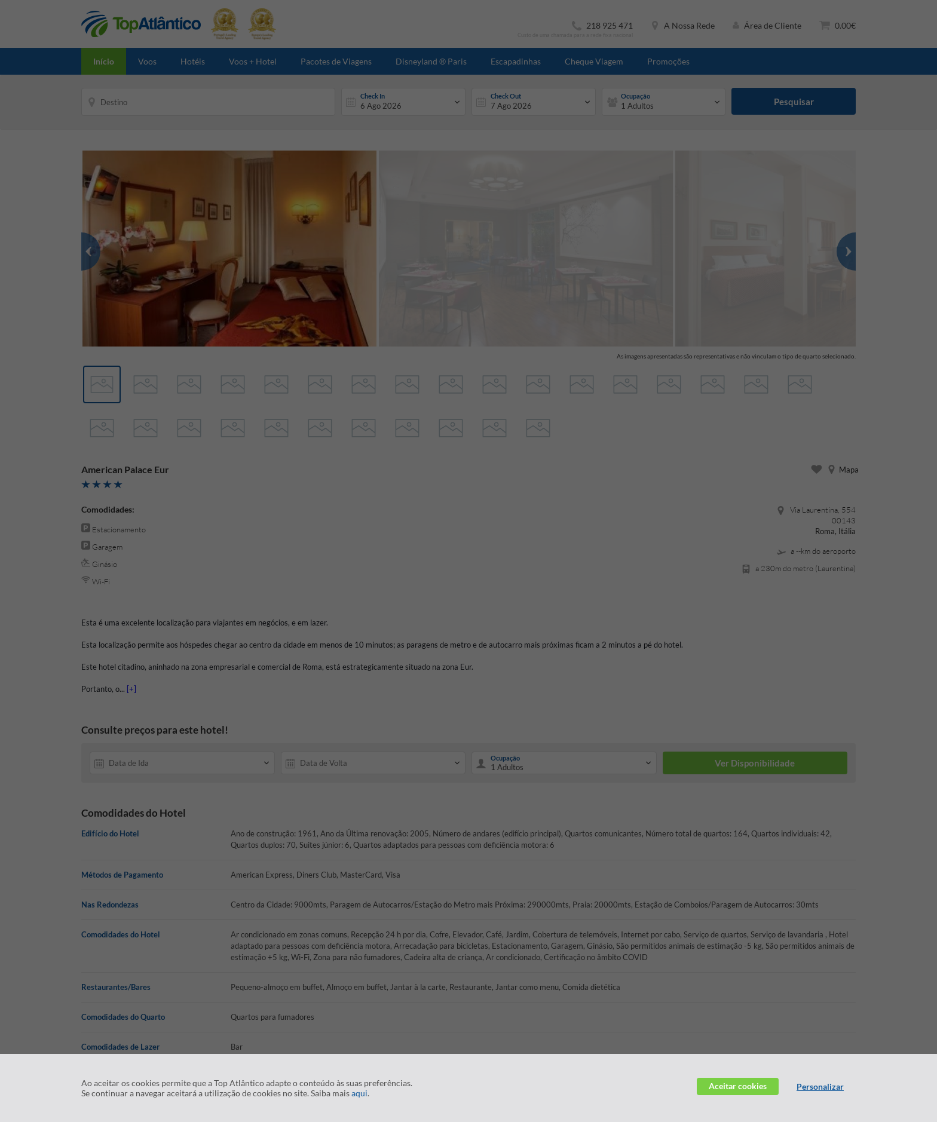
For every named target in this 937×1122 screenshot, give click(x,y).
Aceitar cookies (738, 1086)
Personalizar (820, 1086)
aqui (359, 1093)
